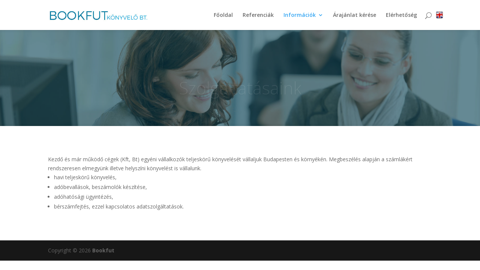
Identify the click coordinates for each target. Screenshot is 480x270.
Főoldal (223, 15)
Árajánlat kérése (354, 15)
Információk (300, 15)
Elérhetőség (401, 15)
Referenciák (258, 15)
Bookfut (103, 250)
